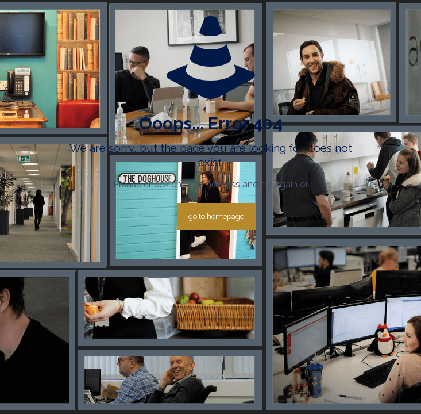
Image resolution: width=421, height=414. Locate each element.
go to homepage (216, 216)
